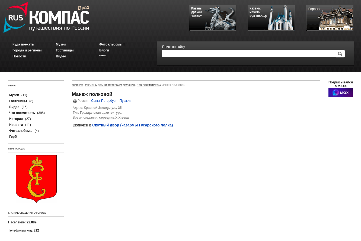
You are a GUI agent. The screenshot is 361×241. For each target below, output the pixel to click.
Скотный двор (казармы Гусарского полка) (132, 125)
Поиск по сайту (173, 47)
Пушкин (129, 85)
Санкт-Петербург (110, 85)
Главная (77, 85)
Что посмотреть (148, 85)
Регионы (91, 85)
